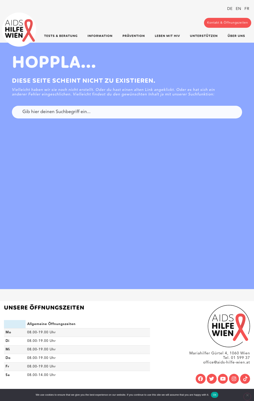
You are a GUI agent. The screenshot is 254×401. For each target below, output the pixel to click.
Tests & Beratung (62, 36)
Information (101, 36)
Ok (214, 394)
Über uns (237, 36)
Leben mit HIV (168, 36)
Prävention (134, 36)
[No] (247, 396)
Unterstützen (205, 36)
